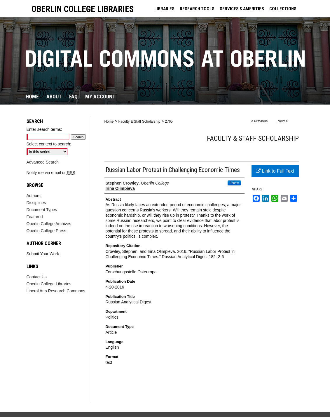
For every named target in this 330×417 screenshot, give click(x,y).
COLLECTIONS (282, 8)
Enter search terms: (44, 129)
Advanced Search (43, 162)
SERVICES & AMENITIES (242, 8)
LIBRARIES (164, 8)
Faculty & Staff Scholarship (139, 121)
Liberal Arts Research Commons (56, 291)
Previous (261, 121)
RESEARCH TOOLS (197, 8)
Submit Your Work (43, 253)
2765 (169, 121)
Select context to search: (49, 144)
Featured (35, 216)
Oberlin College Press (46, 230)
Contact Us (37, 276)
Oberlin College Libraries (49, 284)
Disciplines (36, 202)
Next (281, 121)
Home (109, 121)
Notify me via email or (51, 172)
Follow (234, 183)
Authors (34, 195)
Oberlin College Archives (49, 223)
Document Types (42, 209)
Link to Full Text (275, 170)
